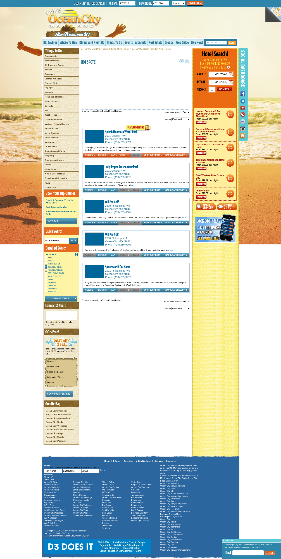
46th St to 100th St (55, 270)
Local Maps (136, 492)
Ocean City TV (172, 481)
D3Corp (64, 531)
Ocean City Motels (52, 487)
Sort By (177, 119)
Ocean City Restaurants (83, 484)
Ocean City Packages (56, 440)
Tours (47, 183)
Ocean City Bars (167, 529)
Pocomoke (52, 289)
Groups (169, 42)
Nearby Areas (137, 503)
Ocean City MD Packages (171, 506)
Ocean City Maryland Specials (173, 504)
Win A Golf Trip (50, 523)
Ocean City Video (80, 510)
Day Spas (49, 88)
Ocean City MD (82, 536)
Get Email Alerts (227, 206)
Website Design (52, 533)
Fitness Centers (52, 101)
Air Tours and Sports (54, 65)
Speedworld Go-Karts (117, 267)
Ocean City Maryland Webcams (174, 496)
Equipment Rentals (139, 518)
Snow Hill (52, 285)
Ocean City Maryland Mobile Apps (175, 511)
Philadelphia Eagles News (171, 517)
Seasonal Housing (52, 500)
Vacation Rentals (51, 490)
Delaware (52, 282)
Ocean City (69, 536)
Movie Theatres (52, 133)
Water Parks (50, 169)
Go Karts (49, 106)
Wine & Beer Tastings (55, 174)
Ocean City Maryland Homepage (174, 465)
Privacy (116, 461)
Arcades (48, 70)
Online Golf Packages (53, 520)
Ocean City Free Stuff (56, 410)
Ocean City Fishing (110, 487)
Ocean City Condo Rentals (172, 534)
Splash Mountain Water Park (121, 132)
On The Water (51, 146)
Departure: (145, 3)
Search (232, 42)
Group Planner (79, 495)
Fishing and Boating (54, 97)
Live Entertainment (81, 490)
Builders (105, 523)
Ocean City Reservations (58, 418)
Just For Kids (51, 115)
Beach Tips (136, 500)
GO (224, 89)
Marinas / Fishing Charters (57, 124)
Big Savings (50, 42)
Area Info (140, 42)
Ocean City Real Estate (170, 532)
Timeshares (107, 525)
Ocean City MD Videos (170, 499)
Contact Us (171, 461)
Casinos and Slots (53, 79)
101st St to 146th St (56, 273)
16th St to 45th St (55, 267)
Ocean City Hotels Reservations (174, 493)
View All (49, 258)
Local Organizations (140, 520)
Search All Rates (206, 206)
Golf (47, 110)
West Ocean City (55, 276)
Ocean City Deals (54, 422)
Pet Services (136, 497)
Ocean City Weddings (82, 497)
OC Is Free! (49, 505)
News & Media (137, 508)
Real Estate (155, 42)
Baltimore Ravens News (170, 514)
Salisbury (52, 292)
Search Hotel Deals (168, 476)
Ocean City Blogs (54, 433)
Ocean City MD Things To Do (116, 49)
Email (228, 553)
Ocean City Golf (109, 484)
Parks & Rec (107, 508)
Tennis (48, 165)
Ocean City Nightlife (82, 487)
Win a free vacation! (186, 476)
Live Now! (197, 42)
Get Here (135, 490)
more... (140, 150)
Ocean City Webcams (56, 425)
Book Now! (201, 122)
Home (107, 461)
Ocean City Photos (81, 513)
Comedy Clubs (51, 83)
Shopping (49, 156)
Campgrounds (50, 495)
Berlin (50, 279)
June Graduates (138, 515)
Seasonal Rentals (110, 520)
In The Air (106, 492)
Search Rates (195, 3)
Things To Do (114, 42)
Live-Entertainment (54, 119)
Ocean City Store (51, 525)
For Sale (106, 515)
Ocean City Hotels (55, 437)
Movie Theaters (52, 138)
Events (129, 42)
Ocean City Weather (140, 487)
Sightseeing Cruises (54, 160)
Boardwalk (50, 74)
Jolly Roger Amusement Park (122, 167)
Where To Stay (68, 42)
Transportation (137, 495)
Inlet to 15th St (54, 264)
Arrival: (113, 3)
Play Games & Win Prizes (58, 414)
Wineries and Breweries (56, 178)
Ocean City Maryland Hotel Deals (230, 114)
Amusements (51, 56)
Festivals (49, 92)
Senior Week (49, 497)
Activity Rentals (52, 61)
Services (106, 528)
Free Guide (182, 42)
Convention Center (81, 500)
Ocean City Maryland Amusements (175, 550)
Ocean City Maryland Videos (60, 429)
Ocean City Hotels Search (89, 3)
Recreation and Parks (55, 151)
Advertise (128, 461)
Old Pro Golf (112, 202)
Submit (270, 553)
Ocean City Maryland (90, 49)
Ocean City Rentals (168, 537)
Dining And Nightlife (91, 42)
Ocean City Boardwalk (112, 497)
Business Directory (139, 513)
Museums (49, 142)
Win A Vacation (50, 518)
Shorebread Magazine (82, 515)
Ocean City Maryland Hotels (172, 486)
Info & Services (137, 510)
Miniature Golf (51, 128)
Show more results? (177, 112)
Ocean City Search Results (144, 49)
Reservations (50, 492)
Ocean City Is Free (178, 471)
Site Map (158, 461)
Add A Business (143, 461)
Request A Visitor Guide (141, 484)
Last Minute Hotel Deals (54, 510)
